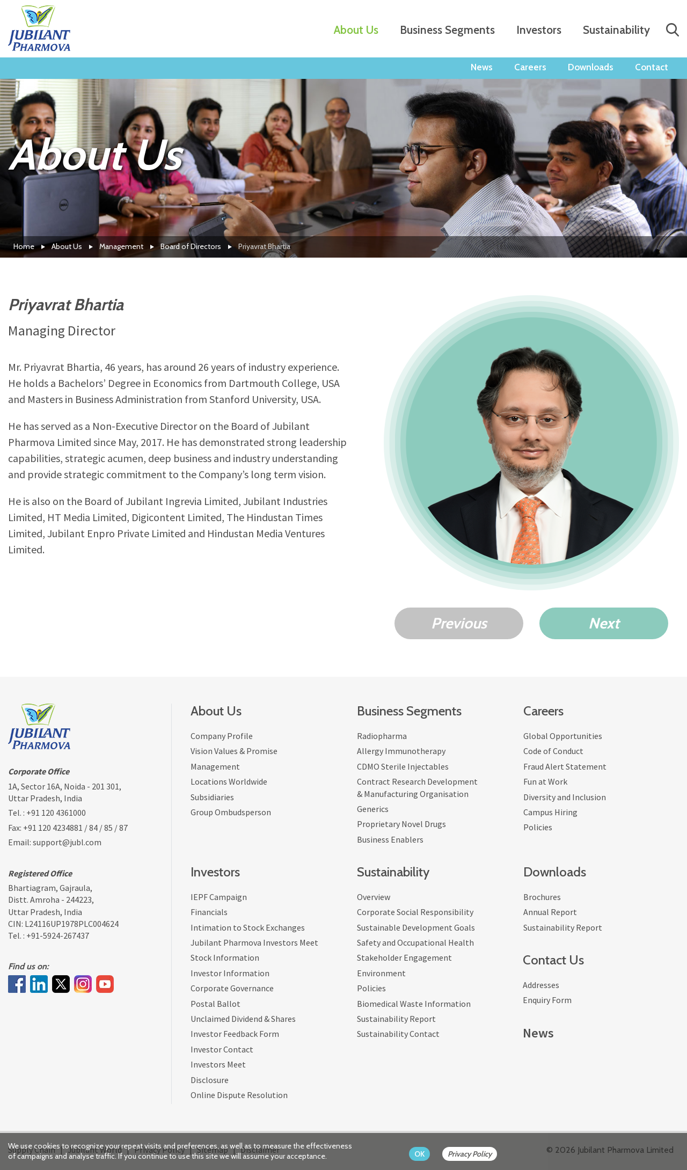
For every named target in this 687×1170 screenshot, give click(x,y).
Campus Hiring (550, 812)
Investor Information (230, 973)
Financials (209, 911)
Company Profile (222, 735)
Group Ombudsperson (231, 812)
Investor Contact (222, 1049)
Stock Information (225, 957)
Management (121, 246)
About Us (356, 29)
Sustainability (616, 29)
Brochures (542, 896)
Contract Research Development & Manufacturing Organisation (417, 787)
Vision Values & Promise (234, 750)
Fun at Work (545, 781)
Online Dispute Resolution (239, 1094)
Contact (651, 67)
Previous (459, 623)
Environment (381, 973)
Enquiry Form (547, 999)
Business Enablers (390, 839)
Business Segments (447, 29)
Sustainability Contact (398, 1033)
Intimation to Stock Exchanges (248, 927)
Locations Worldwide (229, 781)
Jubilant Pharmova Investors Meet (254, 942)
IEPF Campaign (219, 896)
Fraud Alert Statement (564, 766)
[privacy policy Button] (475, 1154)
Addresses (541, 984)
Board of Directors (190, 246)
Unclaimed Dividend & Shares (243, 1018)
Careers (530, 67)
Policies (537, 827)
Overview (373, 896)
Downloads (590, 67)
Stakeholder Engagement (404, 957)
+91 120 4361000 (56, 812)
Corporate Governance (232, 988)
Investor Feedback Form (235, 1033)
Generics (373, 808)
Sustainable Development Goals (416, 927)
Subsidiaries (212, 797)
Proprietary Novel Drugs (401, 823)
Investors (538, 29)
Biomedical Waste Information (414, 1003)
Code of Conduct (553, 750)
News (482, 67)
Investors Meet (218, 1064)
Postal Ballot (215, 1003)
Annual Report (550, 911)
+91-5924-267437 (57, 935)
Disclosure (210, 1079)
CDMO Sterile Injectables (403, 766)
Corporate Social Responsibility (415, 911)
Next (603, 623)
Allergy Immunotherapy (401, 750)
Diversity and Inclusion (564, 797)
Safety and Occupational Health (415, 942)
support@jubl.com (67, 842)
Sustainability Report (396, 1018)
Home (23, 246)
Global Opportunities (562, 735)
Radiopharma (382, 735)
